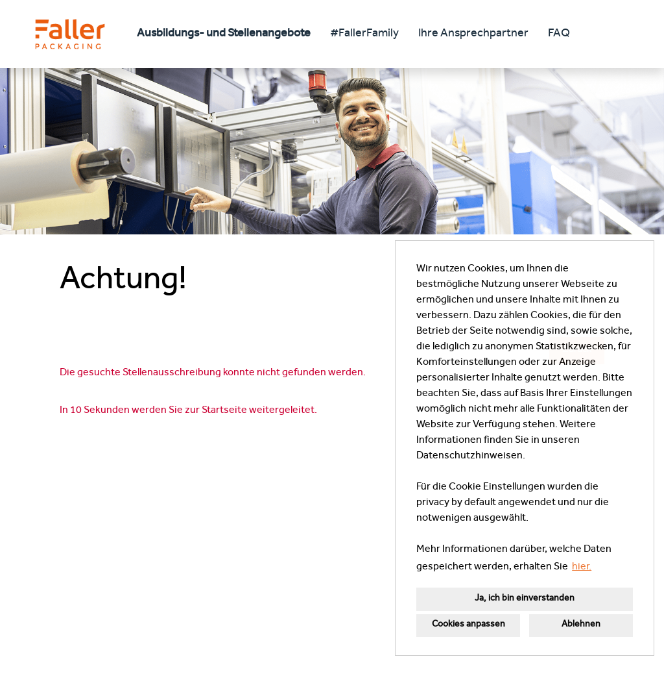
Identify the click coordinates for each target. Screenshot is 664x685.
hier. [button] (581, 567)
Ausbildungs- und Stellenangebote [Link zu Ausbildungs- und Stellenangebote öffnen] (224, 34)
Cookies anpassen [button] (468, 625)
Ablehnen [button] (581, 625)
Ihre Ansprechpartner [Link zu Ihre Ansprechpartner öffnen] (473, 34)
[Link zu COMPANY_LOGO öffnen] (70, 34)
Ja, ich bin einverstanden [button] (525, 599)
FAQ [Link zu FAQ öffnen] (559, 34)
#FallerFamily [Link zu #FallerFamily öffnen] (364, 34)
